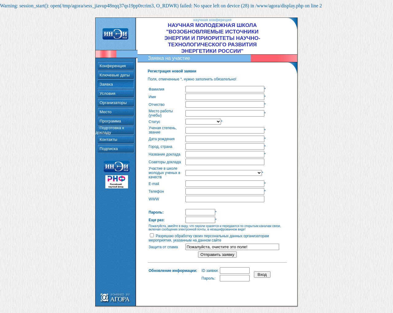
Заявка (106, 76)
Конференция (112, 57)
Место (105, 103)
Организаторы (112, 94)
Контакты (108, 131)
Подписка (108, 140)
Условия (107, 85)
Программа (110, 112)
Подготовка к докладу (109, 121)
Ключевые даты (114, 66)
